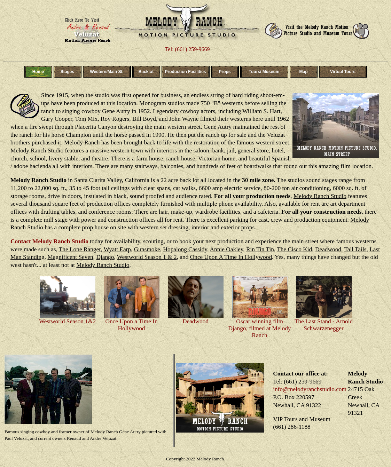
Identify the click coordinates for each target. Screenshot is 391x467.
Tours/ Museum (264, 71)
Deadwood (195, 319)
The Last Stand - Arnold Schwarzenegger (323, 322)
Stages (67, 71)
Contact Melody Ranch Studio (49, 241)
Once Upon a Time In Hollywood (131, 322)
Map (303, 71)
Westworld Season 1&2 (67, 319)
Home (38, 71)
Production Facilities (185, 71)
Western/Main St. (106, 71)
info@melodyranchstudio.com (309, 389)
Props (224, 71)
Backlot (146, 71)
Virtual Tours (342, 71)
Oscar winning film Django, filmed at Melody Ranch (259, 326)
